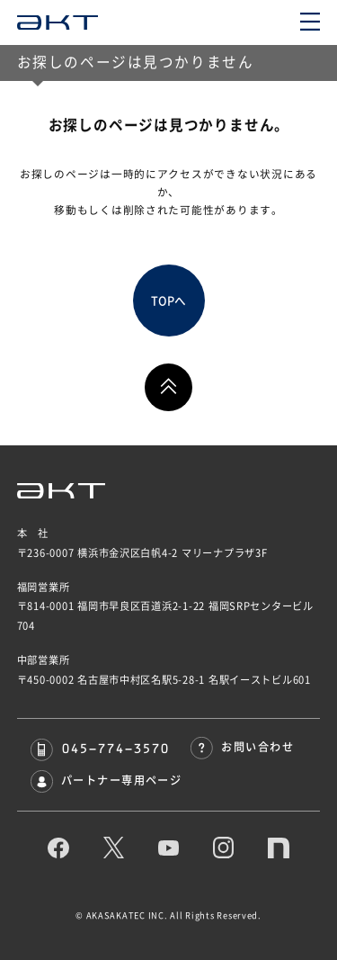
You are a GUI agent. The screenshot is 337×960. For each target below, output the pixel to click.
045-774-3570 (100, 748)
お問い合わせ (242, 746)
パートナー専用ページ (106, 780)
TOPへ (168, 301)
